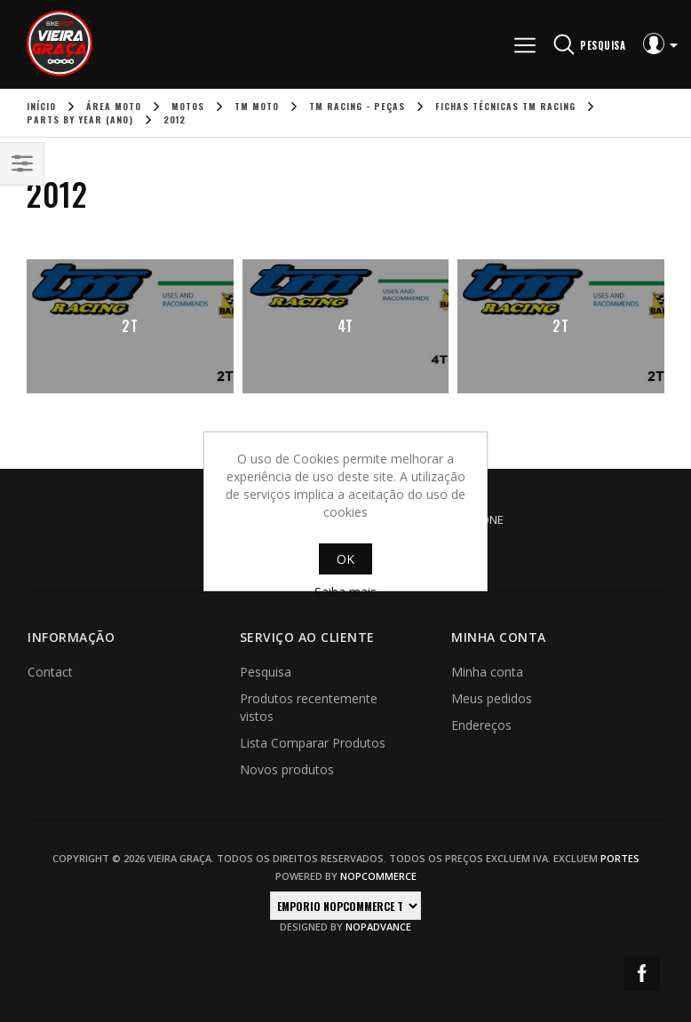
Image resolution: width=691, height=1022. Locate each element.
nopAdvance (378, 926)
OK (345, 559)
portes (619, 858)
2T (130, 326)
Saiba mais (345, 591)
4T (345, 326)
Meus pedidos (491, 698)
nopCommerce (378, 876)
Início (41, 106)
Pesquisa (265, 671)
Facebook (642, 973)
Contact (50, 671)
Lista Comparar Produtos (312, 742)
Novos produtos (287, 769)
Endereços (481, 725)
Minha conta (487, 671)
